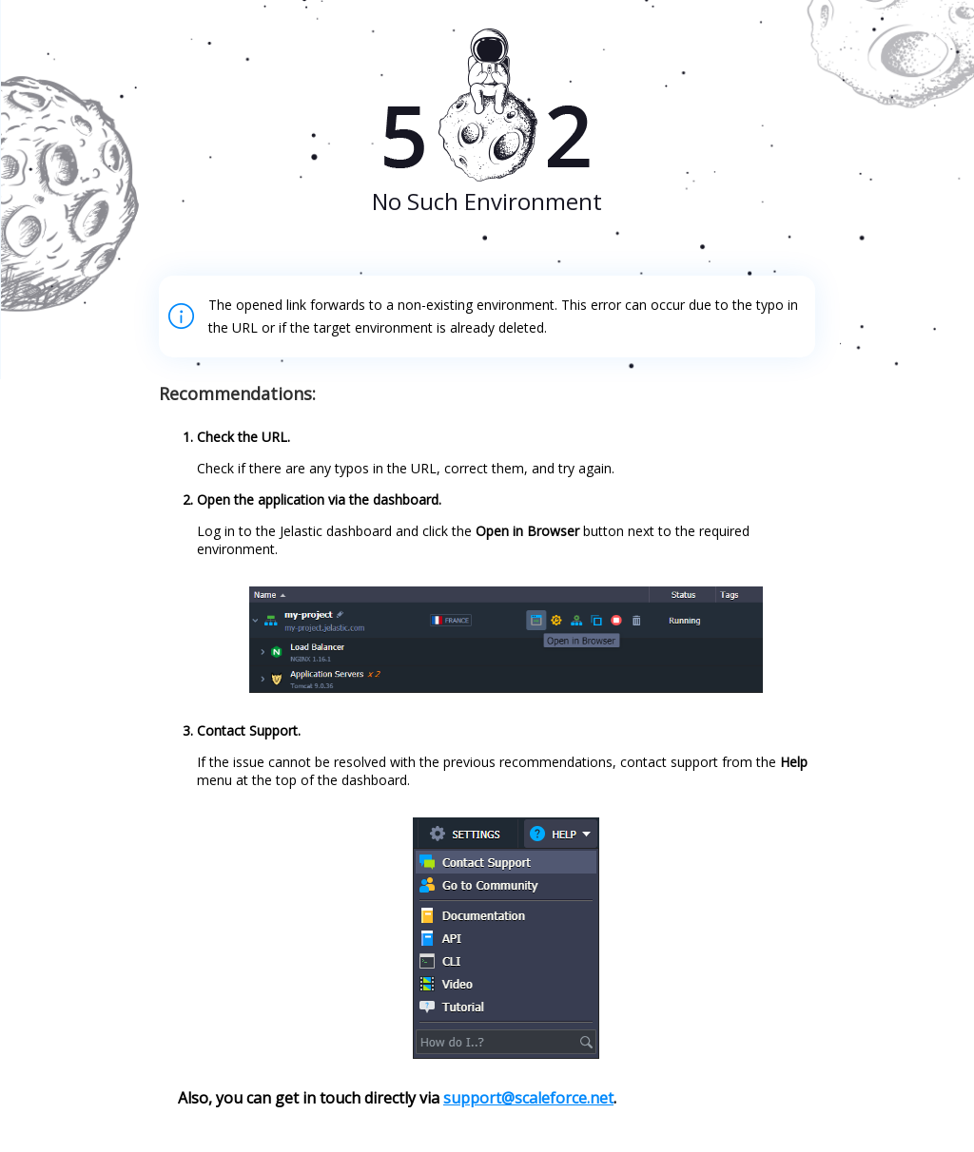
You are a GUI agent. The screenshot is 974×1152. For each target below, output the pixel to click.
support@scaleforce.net (528, 1097)
